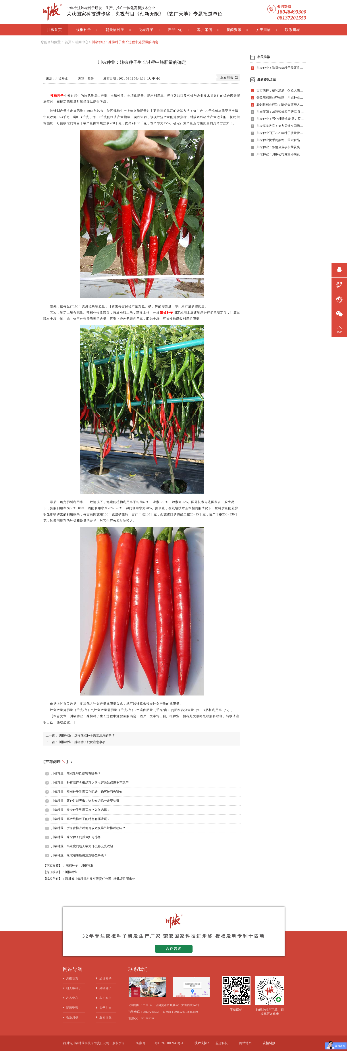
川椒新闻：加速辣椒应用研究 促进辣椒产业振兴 (280, 111)
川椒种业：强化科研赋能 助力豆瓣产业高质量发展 (280, 118)
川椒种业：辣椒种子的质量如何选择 (76, 837)
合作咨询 (174, 948)
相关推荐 (263, 57)
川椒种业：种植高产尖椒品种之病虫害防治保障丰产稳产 (90, 782)
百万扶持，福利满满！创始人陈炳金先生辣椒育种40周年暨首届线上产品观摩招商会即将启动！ (280, 90)
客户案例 (204, 30)
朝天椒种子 (115, 30)
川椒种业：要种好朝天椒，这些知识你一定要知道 (85, 800)
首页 (68, 42)
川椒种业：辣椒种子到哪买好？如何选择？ (80, 810)
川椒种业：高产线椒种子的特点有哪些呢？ (80, 819)
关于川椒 (263, 30)
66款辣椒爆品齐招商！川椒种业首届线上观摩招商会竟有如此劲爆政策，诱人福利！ (280, 97)
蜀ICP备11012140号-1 (168, 1043)
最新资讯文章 (266, 79)
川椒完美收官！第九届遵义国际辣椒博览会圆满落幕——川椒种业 (280, 126)
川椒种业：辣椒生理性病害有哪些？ (76, 773)
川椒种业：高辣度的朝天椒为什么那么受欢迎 (82, 846)
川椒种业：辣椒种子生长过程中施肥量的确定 (125, 42)
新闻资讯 (233, 30)
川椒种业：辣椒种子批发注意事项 (82, 742)
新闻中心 (81, 42)
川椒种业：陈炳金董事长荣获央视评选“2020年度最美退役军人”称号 (280, 147)
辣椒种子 (72, 865)
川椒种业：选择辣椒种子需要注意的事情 (87, 735)
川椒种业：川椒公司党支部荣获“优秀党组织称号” (280, 154)
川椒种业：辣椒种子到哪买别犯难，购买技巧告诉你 (86, 791)
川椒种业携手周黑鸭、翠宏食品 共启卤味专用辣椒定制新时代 (280, 140)
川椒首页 (54, 30)
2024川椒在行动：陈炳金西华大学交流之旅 (280, 104)
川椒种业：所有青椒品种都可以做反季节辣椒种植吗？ (88, 828)
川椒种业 (87, 865)
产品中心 (175, 30)
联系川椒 (292, 30)
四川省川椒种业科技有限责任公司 (88, 878)
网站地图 (245, 1043)
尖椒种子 (146, 30)
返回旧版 (105, 1017)
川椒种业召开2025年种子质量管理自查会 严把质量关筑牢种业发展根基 (280, 133)
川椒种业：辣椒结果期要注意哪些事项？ (79, 855)
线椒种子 (83, 30)
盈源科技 (222, 1043)
